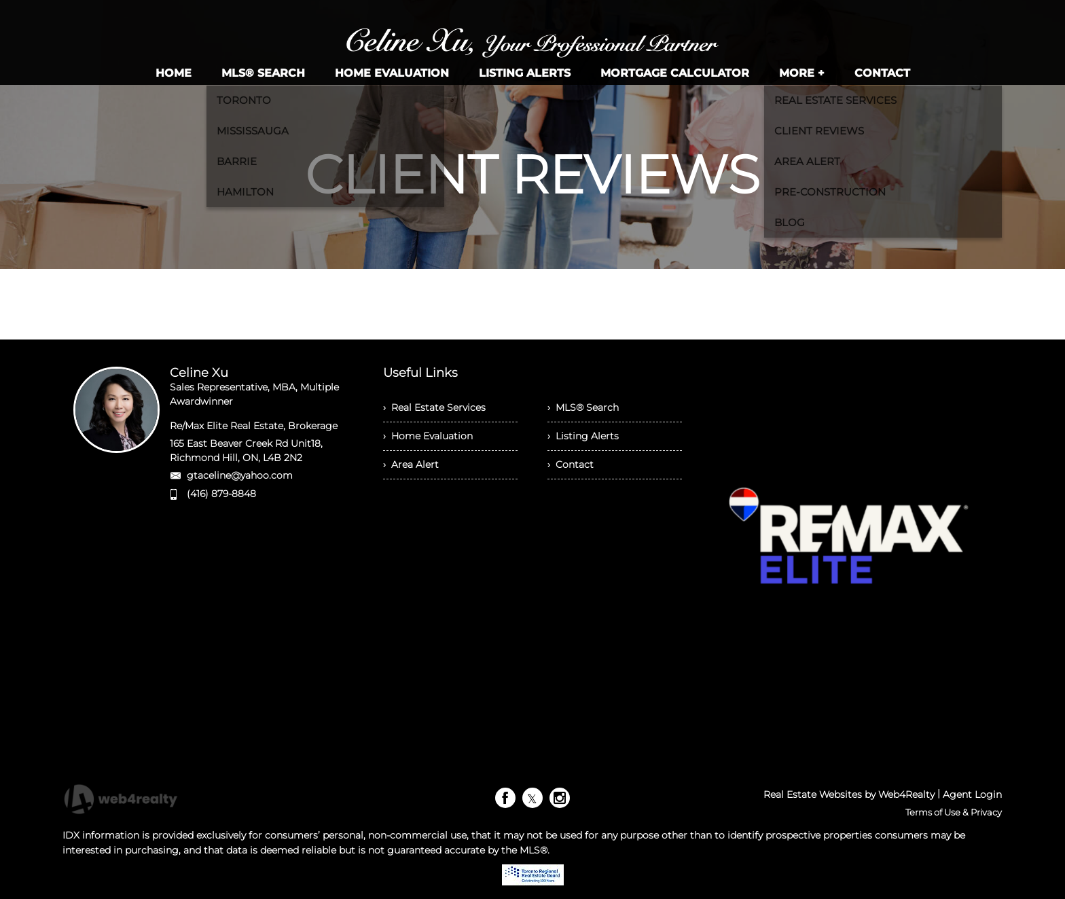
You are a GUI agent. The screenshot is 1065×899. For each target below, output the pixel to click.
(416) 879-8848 (221, 494)
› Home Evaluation (428, 436)
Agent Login (972, 794)
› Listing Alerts (583, 436)
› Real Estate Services (434, 407)
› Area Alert (411, 464)
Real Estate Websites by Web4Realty (849, 794)
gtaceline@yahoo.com (240, 475)
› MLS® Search (583, 407)
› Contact (570, 464)
